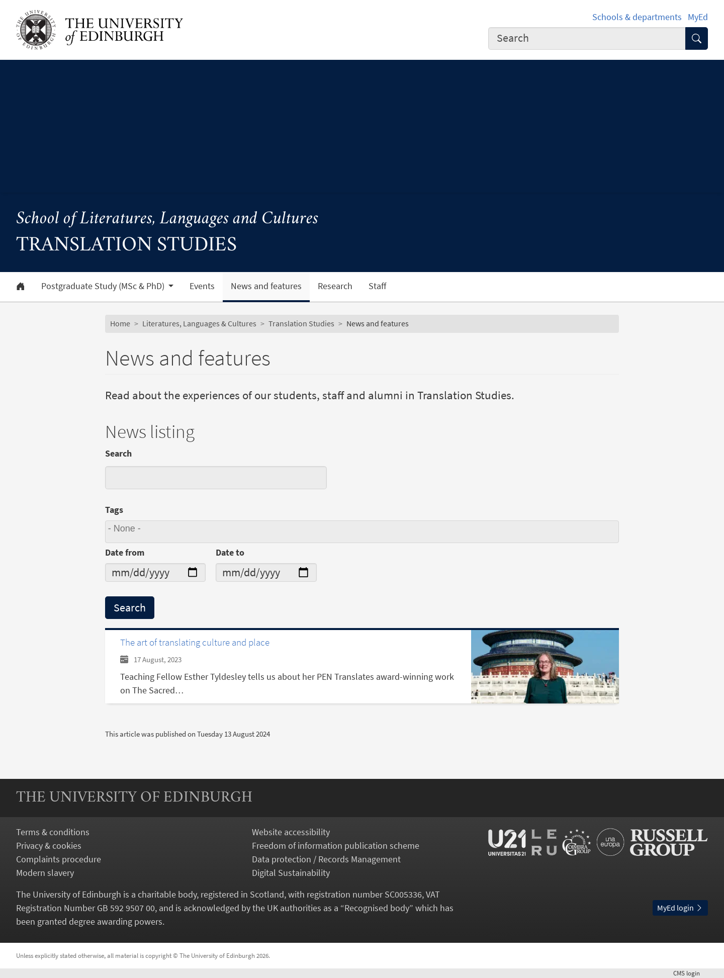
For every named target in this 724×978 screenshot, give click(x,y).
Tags (114, 509)
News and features (266, 286)
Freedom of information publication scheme (335, 845)
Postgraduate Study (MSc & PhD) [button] (103, 286)
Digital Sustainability (291, 872)
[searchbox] (363, 531)
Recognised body (376, 908)
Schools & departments (637, 17)
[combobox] (587, 38)
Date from (124, 552)
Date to (230, 552)
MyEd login (680, 908)
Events (202, 286)
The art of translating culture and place (194, 642)
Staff (377, 286)
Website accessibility (291, 832)
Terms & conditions (52, 832)
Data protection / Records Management (326, 859)
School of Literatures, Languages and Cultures (167, 219)
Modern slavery (45, 872)
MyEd (698, 17)
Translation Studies (301, 323)
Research (335, 286)
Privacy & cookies (48, 845)
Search (118, 453)
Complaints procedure (58, 859)
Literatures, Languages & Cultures (199, 323)
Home (120, 323)
